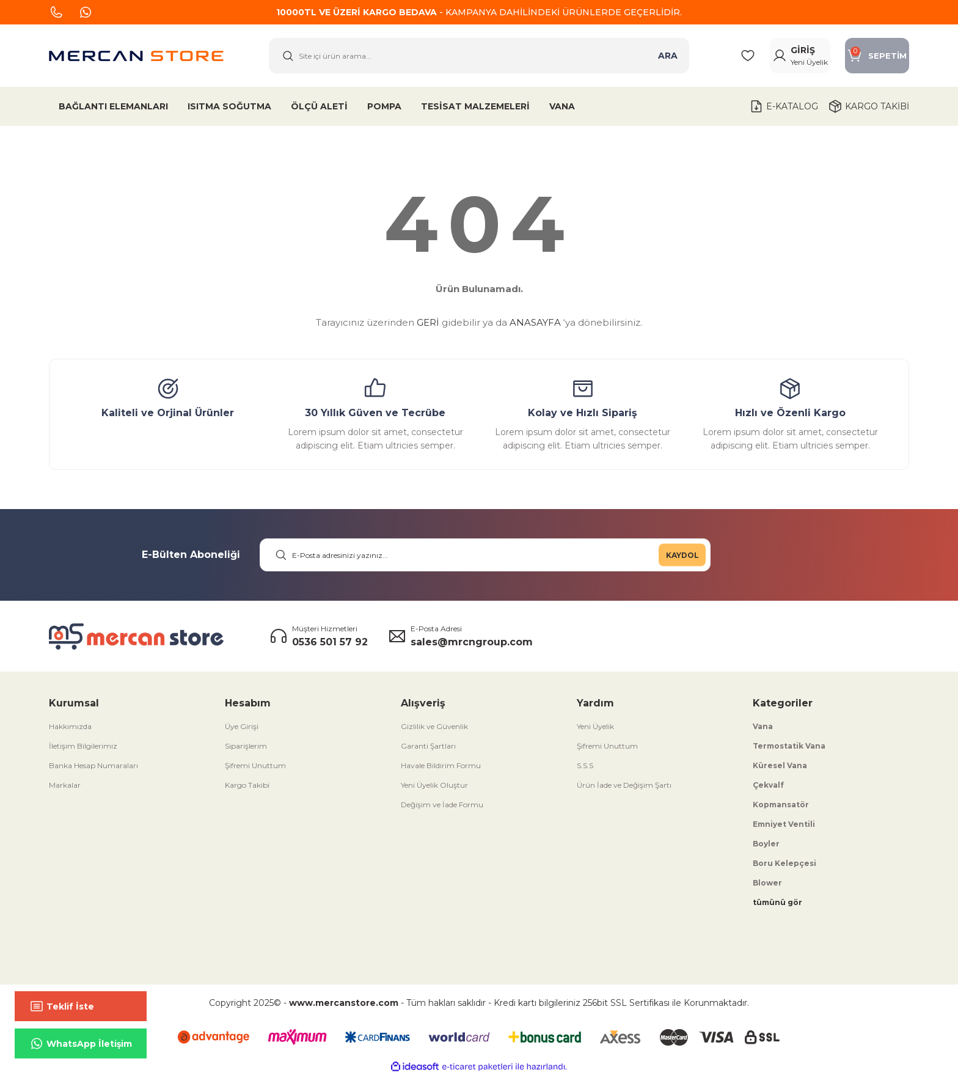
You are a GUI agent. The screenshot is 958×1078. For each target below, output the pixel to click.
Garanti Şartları (428, 748)
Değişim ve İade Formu (442, 807)
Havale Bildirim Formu (441, 767)
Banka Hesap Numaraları (93, 767)
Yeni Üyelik (595, 728)
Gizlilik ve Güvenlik (434, 728)
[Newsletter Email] (485, 557)
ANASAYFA (535, 325)
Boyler (766, 846)
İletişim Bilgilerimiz (83, 748)
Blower (767, 885)
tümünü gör (777, 904)
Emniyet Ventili (784, 826)
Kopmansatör (781, 807)
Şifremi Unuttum (255, 767)
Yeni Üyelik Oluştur (434, 787)
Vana (763, 728)
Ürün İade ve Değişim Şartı (624, 787)
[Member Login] (788, 57)
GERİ (428, 325)
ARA (668, 56)
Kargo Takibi (247, 787)
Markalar (65, 787)
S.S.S (585, 767)
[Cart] (872, 57)
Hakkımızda (70, 728)
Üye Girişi (241, 728)
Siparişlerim (246, 748)
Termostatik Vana (789, 748)
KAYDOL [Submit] (682, 557)
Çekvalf (768, 787)
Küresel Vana (780, 767)
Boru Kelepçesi (784, 865)
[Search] (479, 57)
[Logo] (136, 57)
